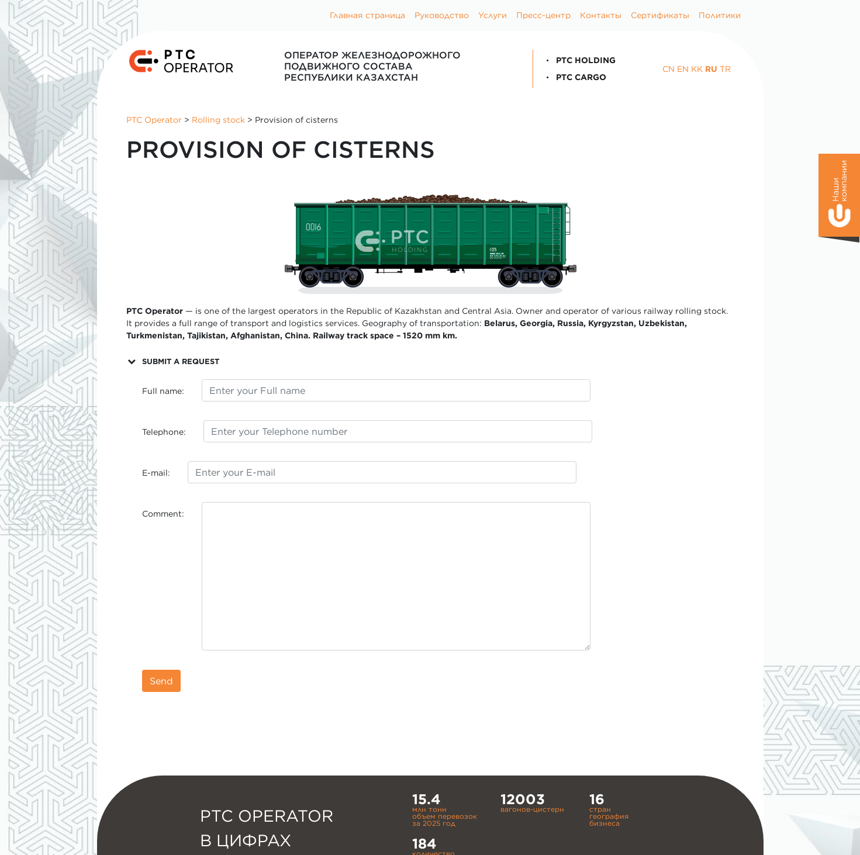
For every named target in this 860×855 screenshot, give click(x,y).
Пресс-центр (543, 15)
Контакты (600, 15)
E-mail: (156, 473)
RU (711, 69)
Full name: (163, 391)
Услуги (492, 15)
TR (725, 69)
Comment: (163, 513)
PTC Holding (579, 60)
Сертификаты (660, 15)
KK (697, 69)
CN (668, 69)
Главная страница (367, 15)
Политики (720, 15)
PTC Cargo (574, 77)
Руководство (442, 15)
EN (683, 69)
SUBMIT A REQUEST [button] (172, 361)
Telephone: (164, 432)
